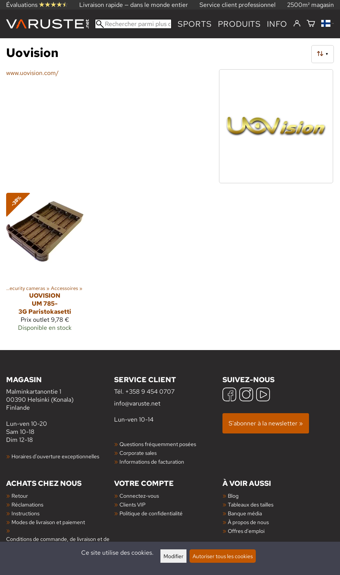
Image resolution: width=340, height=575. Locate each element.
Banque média (245, 513)
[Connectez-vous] (297, 23)
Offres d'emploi (246, 530)
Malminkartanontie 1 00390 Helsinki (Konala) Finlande (60, 393)
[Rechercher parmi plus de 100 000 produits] (133, 24)
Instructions (25, 513)
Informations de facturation (151, 461)
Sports (195, 24)
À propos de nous (248, 522)
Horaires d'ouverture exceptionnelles (55, 456)
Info (277, 24)
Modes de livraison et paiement (48, 522)
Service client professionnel (237, 5)
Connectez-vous (139, 495)
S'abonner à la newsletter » (266, 423)
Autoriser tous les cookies (223, 556)
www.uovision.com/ (32, 73)
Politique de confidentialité (151, 513)
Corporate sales (138, 452)
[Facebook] (229, 395)
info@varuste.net (137, 403)
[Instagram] (246, 395)
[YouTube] (263, 395)
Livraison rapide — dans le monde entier (133, 5)
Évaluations (37, 5)
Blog (233, 495)
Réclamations (27, 504)
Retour (19, 495)
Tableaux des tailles (250, 504)
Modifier (173, 556)
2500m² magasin (310, 5)
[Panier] (311, 24)
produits (239, 24)
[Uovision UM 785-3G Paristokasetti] (44, 265)
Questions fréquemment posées (157, 444)
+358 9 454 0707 (150, 392)
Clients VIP (132, 504)
